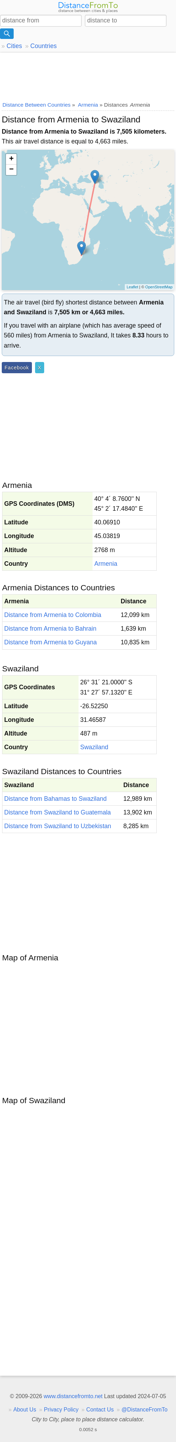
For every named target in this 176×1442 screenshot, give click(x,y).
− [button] (11, 170)
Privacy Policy (61, 1410)
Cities (14, 45)
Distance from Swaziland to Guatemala (57, 812)
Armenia (105, 563)
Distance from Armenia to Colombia (52, 614)
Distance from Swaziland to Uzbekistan (57, 826)
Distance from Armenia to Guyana (50, 642)
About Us (24, 1410)
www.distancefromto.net (72, 1396)
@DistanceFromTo (145, 1410)
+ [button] (11, 159)
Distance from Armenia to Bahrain (50, 628)
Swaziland (94, 747)
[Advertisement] (88, 75)
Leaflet (132, 287)
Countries (43, 45)
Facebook (17, 367)
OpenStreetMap (158, 287)
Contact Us (100, 1410)
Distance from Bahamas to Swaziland (55, 798)
